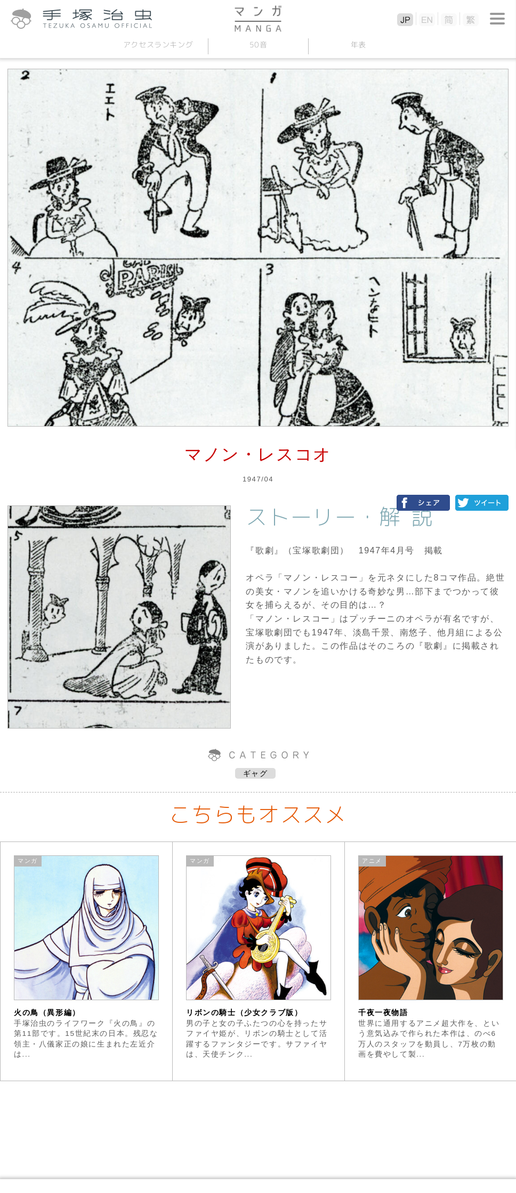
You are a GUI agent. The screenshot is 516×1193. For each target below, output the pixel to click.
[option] (87, 961)
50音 (258, 44)
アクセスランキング (158, 44)
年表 (358, 44)
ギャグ (255, 773)
